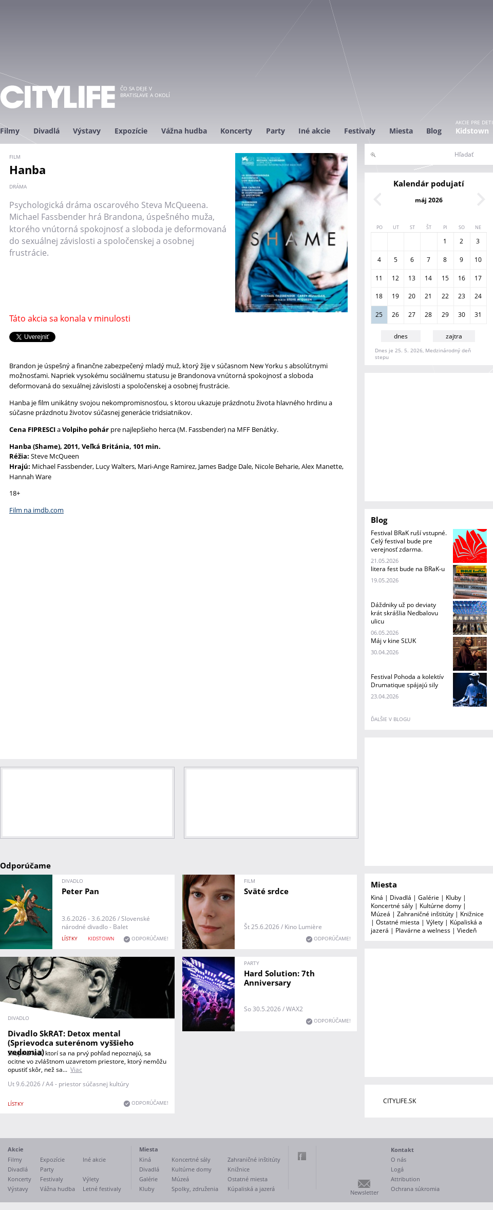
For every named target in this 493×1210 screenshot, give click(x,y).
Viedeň (467, 930)
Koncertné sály (392, 905)
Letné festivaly (102, 1189)
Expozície (131, 131)
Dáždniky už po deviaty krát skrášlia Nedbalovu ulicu (404, 613)
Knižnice (472, 914)
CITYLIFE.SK (399, 1100)
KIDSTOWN (101, 938)
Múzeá (380, 914)
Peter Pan (80, 891)
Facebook (302, 1156)
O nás (398, 1159)
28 (428, 314)
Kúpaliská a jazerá (251, 1189)
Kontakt (402, 1150)
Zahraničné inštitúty (425, 914)
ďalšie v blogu (390, 719)
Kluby (453, 897)
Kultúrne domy (440, 905)
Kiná (377, 897)
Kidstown (472, 131)
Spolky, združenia (195, 1189)
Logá (397, 1169)
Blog (434, 131)
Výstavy (87, 131)
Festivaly (359, 131)
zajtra (454, 336)
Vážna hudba (184, 131)
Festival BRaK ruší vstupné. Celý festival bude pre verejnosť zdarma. (409, 541)
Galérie (428, 897)
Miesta (401, 131)
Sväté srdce (266, 891)
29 (445, 314)
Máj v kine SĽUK (393, 640)
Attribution (405, 1179)
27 (411, 314)
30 (461, 314)
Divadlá (46, 131)
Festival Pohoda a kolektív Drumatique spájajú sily (407, 680)
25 (379, 314)
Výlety (434, 922)
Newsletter (364, 1192)
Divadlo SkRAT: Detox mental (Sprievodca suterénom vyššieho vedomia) (71, 1042)
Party (275, 131)
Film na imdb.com (36, 510)
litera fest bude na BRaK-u (408, 568)
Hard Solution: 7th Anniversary (279, 978)
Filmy (10, 131)
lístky (70, 938)
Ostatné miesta (398, 922)
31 (478, 314)
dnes (401, 336)
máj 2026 (429, 200)
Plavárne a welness (422, 930)
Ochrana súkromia (415, 1189)
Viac (76, 1069)
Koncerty (236, 131)
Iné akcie (314, 131)
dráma (18, 186)
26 (395, 314)
